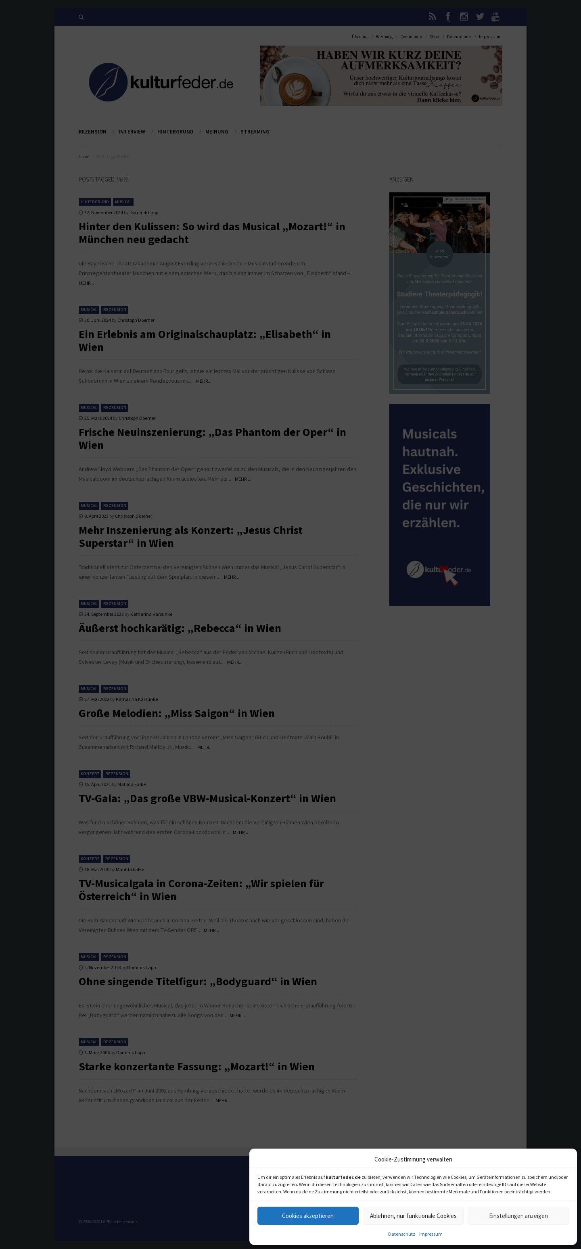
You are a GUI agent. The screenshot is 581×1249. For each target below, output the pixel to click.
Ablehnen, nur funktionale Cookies (413, 1216)
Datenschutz (401, 1234)
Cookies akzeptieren (308, 1216)
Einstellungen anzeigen (518, 1216)
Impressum (431, 1234)
